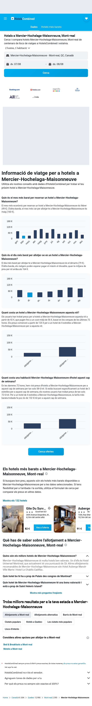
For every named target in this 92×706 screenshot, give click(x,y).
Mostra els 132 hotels (15, 500)
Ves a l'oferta (42, 527)
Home (5, 698)
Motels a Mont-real (12, 649)
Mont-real (48, 698)
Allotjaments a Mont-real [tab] (17, 615)
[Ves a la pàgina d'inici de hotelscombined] (23, 18)
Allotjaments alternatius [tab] (46, 615)
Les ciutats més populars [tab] (59, 622)
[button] (5, 18)
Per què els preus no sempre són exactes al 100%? (47, 684)
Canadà (15, 698)
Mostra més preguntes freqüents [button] (46, 593)
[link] (46, 451)
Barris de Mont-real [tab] (72, 615)
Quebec (31, 698)
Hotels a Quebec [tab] (34, 622)
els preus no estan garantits (74, 663)
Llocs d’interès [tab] (12, 629)
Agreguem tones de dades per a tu (47, 678)
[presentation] (46, 473)
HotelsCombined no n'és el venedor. (47, 672)
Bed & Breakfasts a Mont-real (17, 644)
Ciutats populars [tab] (13, 622)
